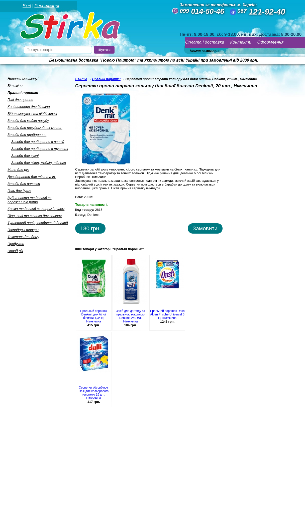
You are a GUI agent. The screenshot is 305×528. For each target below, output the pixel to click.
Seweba (42, 521)
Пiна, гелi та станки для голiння (35, 216)
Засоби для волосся (24, 184)
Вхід (27, 5)
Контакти (240, 42)
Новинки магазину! (23, 79)
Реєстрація (46, 5)
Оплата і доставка (204, 42)
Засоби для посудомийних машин (35, 128)
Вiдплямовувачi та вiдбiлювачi (32, 114)
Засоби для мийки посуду (28, 121)
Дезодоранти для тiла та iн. (32, 177)
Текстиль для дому (23, 237)
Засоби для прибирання (27, 135)
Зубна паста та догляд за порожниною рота (30, 200)
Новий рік (15, 251)
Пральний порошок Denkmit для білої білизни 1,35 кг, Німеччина (93, 316)
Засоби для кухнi (25, 156)
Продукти (16, 244)
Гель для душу (19, 191)
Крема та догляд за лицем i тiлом (36, 209)
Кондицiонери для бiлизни (29, 107)
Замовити (205, 228)
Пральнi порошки (23, 93)
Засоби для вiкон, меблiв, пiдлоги (38, 163)
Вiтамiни (15, 86)
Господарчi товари (23, 230)
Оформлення (270, 42)
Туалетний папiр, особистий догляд (38, 223)
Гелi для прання (20, 100)
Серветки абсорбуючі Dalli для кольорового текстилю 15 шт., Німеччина (94, 393)
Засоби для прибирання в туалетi (39, 149)
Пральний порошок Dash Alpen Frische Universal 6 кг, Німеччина (167, 314)
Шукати (104, 50)
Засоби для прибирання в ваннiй (37, 142)
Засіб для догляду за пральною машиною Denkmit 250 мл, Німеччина (130, 316)
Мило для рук (18, 170)
